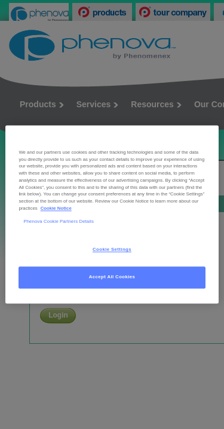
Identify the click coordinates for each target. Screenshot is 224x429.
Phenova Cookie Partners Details (58, 221)
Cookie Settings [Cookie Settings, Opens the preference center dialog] (112, 250)
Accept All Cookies (112, 277)
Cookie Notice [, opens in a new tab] (56, 208)
